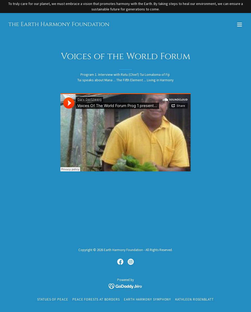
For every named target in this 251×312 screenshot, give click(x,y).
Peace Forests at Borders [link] (96, 299)
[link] (58, 24)
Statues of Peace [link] (52, 299)
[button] (239, 24)
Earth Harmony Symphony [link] (147, 299)
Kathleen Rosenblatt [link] (194, 299)
